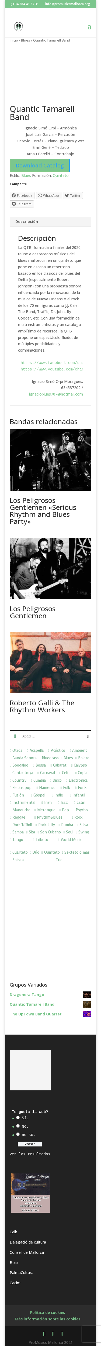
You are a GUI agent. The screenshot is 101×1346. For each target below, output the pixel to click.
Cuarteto (20, 852)
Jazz (64, 802)
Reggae (18, 817)
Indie (58, 795)
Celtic (66, 772)
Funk (82, 787)
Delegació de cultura (28, 1242)
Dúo (35, 852)
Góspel (39, 795)
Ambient (79, 750)
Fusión (18, 795)
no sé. (28, 1135)
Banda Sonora (24, 758)
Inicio (14, 40)
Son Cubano (50, 832)
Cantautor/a (22, 772)
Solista (18, 860)
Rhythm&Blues (49, 817)
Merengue (46, 810)
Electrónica (78, 780)
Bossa (41, 765)
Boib (14, 1262)
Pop (65, 810)
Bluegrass (50, 758)
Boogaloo (20, 765)
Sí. (25, 1118)
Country (19, 780)
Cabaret (60, 765)
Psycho (82, 810)
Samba (18, 832)
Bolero (83, 758)
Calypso (80, 765)
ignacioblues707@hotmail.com (56, 394)
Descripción (26, 221)
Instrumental (23, 802)
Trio (59, 860)
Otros (17, 750)
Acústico (58, 750)
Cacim (15, 1282)
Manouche (21, 810)
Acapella (37, 750)
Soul (69, 832)
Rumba (67, 824)
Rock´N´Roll (22, 824)
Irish (48, 802)
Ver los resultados (30, 1154)
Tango (17, 839)
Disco (57, 780)
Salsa (83, 824)
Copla (82, 772)
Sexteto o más (77, 852)
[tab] (50, 221)
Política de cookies (47, 1312)
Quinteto (61, 175)
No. (25, 1126)
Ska (32, 832)
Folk (66, 787)
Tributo (42, 839)
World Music (71, 839)
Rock (78, 817)
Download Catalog (40, 165)
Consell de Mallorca (27, 1252)
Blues (25, 40)
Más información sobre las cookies (47, 1318)
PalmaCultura (21, 1272)
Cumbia (39, 780)
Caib (13, 1231)
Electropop (22, 787)
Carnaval (47, 772)
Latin (80, 802)
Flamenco (47, 787)
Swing (83, 832)
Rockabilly (46, 824)
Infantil (78, 795)
